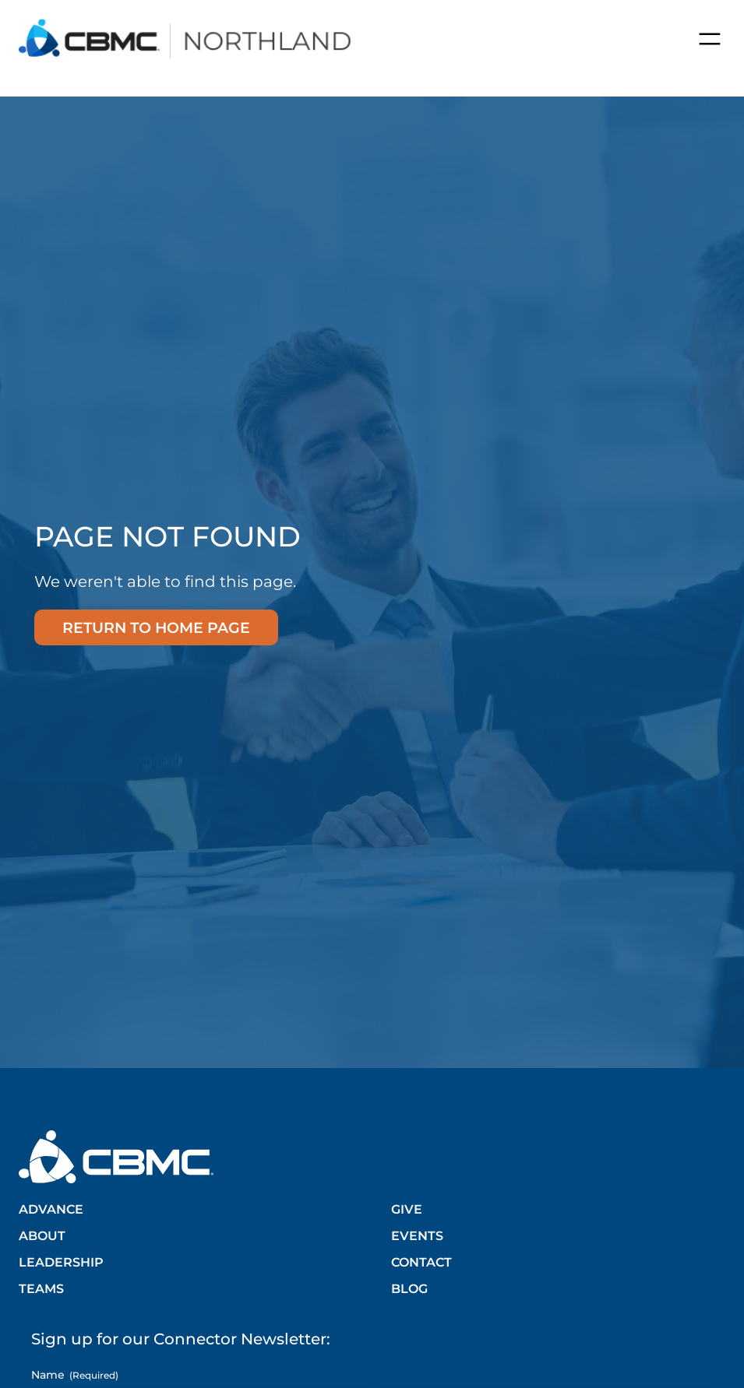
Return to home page (156, 627)
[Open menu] (709, 38)
